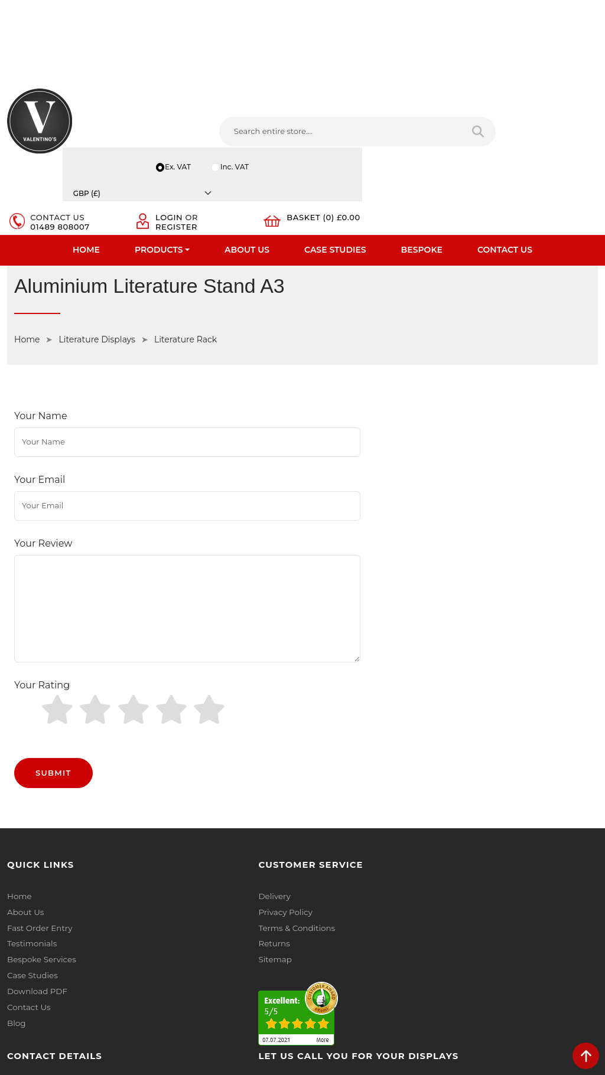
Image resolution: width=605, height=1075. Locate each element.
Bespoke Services (40, 820)
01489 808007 (363, 155)
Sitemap (174, 820)
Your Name (40, 368)
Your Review (43, 450)
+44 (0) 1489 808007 (365, 883)
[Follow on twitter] (341, 910)
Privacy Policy (184, 774)
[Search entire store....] (185, 159)
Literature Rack (185, 290)
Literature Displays (96, 290)
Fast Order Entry (38, 789)
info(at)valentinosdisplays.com (383, 833)
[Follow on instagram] (430, 910)
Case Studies (335, 198)
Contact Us (504, 198)
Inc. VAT (476, 114)
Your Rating (42, 570)
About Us (247, 198)
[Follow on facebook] (319, 910)
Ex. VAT (417, 114)
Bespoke (422, 198)
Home (86, 198)
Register (456, 155)
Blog (16, 881)
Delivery (173, 758)
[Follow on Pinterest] (408, 910)
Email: (472, 828)
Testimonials (31, 804)
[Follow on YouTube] (385, 910)
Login (448, 146)
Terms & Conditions (195, 789)
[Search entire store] (278, 159)
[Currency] (557, 114)
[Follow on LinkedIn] (363, 910)
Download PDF (36, 850)
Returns (173, 804)
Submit (53, 635)
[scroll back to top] (586, 1056)
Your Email (39, 409)
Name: (473, 776)
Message (478, 880)
